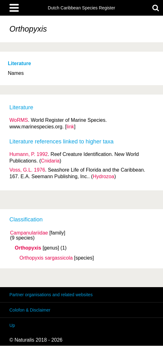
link (70, 126)
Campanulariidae (29, 232)
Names (16, 73)
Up (12, 325)
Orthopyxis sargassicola (46, 258)
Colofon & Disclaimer (29, 309)
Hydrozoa (103, 176)
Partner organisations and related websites (50, 294)
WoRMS (18, 120)
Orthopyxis (28, 247)
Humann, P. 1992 (28, 154)
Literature (19, 63)
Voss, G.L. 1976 (27, 170)
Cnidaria (50, 160)
